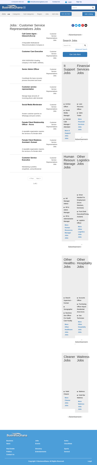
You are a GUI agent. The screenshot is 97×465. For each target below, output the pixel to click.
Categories (16, 14)
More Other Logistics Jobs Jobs (81, 232)
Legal (90, 461)
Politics (9, 451)
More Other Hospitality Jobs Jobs (82, 327)
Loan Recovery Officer (80, 106)
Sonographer (68, 309)
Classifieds (68, 443)
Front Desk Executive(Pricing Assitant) (83, 214)
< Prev (31, 178)
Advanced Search (81, 49)
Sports (66, 449)
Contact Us (10, 454)
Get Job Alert (66, 14)
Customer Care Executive (32, 51)
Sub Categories (28, 14)
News (8, 443)
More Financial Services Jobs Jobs (81, 124)
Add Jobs (55, 14)
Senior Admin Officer (30, 69)
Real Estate (10, 449)
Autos (66, 441)
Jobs (4, 14)
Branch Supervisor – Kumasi (68, 300)
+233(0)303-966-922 (17, 2)
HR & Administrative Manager (68, 218)
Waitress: (82, 391)
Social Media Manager (67, 112)
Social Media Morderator (32, 105)
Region (39, 14)
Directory (38, 449)
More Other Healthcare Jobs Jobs (68, 330)
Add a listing (89, 14)
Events (37, 443)
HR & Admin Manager (67, 209)
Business (9, 441)
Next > (38, 178)
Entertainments (40, 451)
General (67, 451)
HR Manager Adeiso (67, 201)
